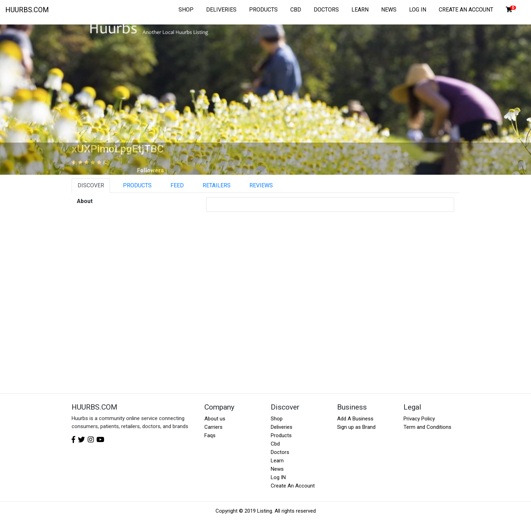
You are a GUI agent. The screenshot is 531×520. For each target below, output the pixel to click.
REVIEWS (261, 185)
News (277, 469)
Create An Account (293, 486)
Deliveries (281, 427)
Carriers (213, 427)
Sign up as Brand (356, 427)
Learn (277, 460)
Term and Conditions (427, 427)
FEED (177, 185)
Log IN (278, 477)
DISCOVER (91, 185)
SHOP (186, 9)
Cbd (275, 444)
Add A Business (355, 419)
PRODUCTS (263, 9)
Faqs (210, 435)
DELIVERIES (221, 9)
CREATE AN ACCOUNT (466, 9)
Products (281, 435)
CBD (295, 9)
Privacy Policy (419, 419)
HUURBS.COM (27, 10)
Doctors (280, 452)
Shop (277, 419)
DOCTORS (326, 9)
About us (214, 419)
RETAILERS (217, 185)
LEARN (360, 9)
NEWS (389, 9)
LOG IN (417, 9)
